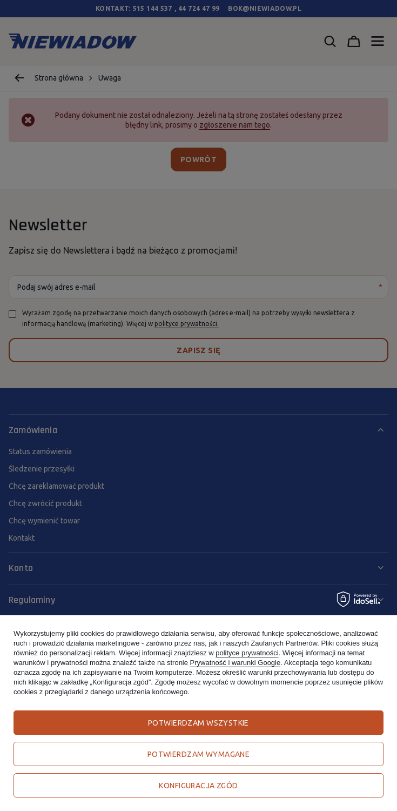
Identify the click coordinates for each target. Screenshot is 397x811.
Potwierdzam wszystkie (198, 723)
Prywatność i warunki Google (235, 663)
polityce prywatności (247, 653)
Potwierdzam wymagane (198, 754)
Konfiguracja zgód (198, 785)
